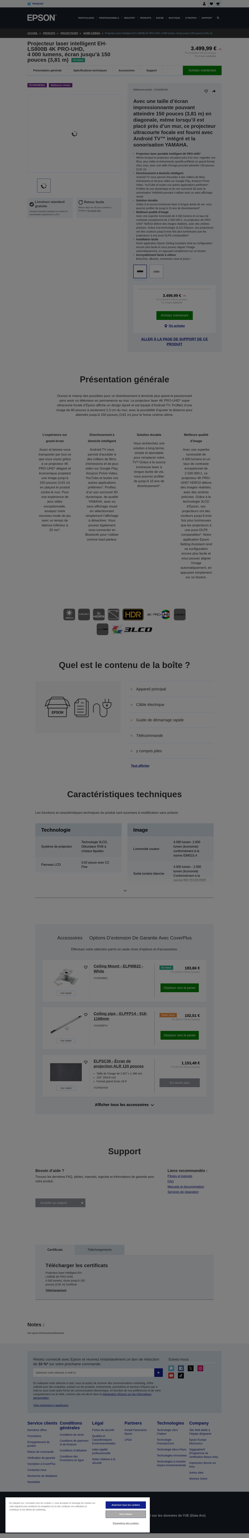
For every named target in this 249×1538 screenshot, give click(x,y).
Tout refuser (125, 1514)
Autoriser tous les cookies (126, 1505)
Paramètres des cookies (126, 1523)
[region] (77, 1515)
